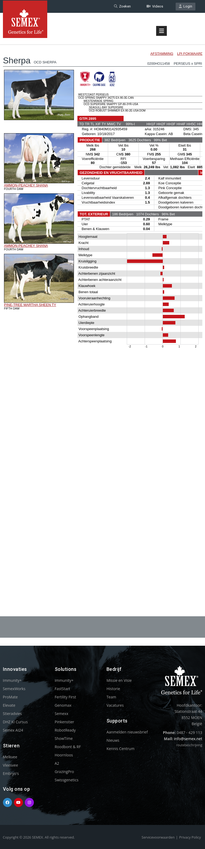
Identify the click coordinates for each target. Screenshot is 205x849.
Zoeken (122, 6)
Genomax (63, 705)
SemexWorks (14, 688)
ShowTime (64, 738)
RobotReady (65, 730)
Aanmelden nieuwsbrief (127, 732)
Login (185, 6)
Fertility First (65, 696)
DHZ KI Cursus (15, 721)
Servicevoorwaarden (158, 837)
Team (111, 696)
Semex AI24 (13, 730)
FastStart (62, 688)
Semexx (61, 713)
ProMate (10, 696)
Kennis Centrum (121, 748)
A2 (57, 763)
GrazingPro (64, 771)
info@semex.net (188, 738)
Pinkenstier (64, 721)
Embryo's (11, 773)
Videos (155, 6)
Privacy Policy (190, 837)
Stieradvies (12, 713)
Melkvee (10, 756)
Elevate (9, 705)
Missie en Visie (119, 680)
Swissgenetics (66, 779)
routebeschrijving (189, 745)
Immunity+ (12, 680)
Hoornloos (64, 755)
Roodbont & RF (68, 746)
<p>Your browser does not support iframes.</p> (102, 315)
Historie (113, 688)
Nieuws (113, 740)
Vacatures (115, 705)
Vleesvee (10, 765)
